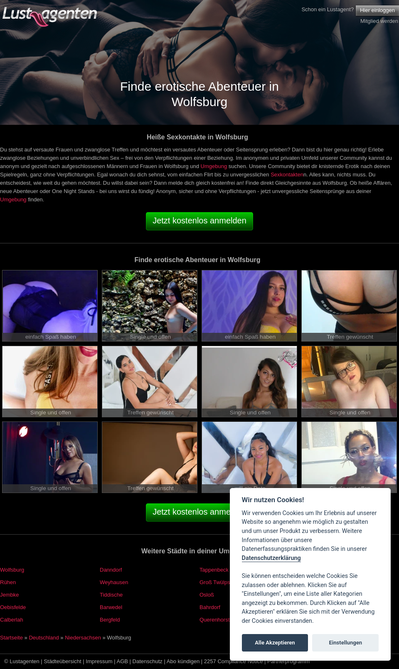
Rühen (8, 582)
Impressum (99, 661)
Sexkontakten (287, 174)
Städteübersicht (62, 661)
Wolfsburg (12, 570)
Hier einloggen (377, 10)
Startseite (11, 637)
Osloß (207, 595)
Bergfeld (110, 620)
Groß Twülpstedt (219, 582)
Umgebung (214, 166)
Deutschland (44, 637)
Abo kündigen (183, 661)
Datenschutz (148, 661)
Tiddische (111, 595)
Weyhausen (114, 582)
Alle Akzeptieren (275, 642)
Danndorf (111, 570)
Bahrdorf (210, 607)
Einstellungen (345, 642)
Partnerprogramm (288, 661)
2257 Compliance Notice (233, 661)
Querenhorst (214, 620)
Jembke (9, 595)
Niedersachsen (83, 637)
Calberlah (11, 620)
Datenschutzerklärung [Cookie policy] (271, 558)
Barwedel (111, 607)
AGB (122, 661)
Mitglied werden (379, 21)
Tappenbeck (214, 570)
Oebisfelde (13, 607)
